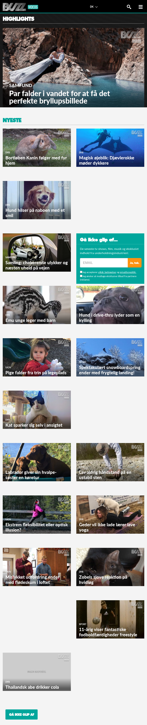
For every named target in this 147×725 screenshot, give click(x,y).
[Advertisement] (103, 203)
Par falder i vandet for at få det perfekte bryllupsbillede (59, 97)
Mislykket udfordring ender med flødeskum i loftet (32, 579)
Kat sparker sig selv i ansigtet (33, 425)
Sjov (8, 367)
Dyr (7, 152)
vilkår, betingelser (107, 272)
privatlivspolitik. (128, 272)
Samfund (20, 85)
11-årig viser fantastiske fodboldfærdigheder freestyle (108, 632)
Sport (82, 362)
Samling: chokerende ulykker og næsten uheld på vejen (36, 265)
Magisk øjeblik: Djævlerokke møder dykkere (106, 160)
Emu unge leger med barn (30, 320)
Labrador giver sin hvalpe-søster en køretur (31, 474)
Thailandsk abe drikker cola (32, 687)
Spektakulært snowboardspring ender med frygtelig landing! (109, 370)
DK (94, 6)
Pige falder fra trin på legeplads (36, 372)
